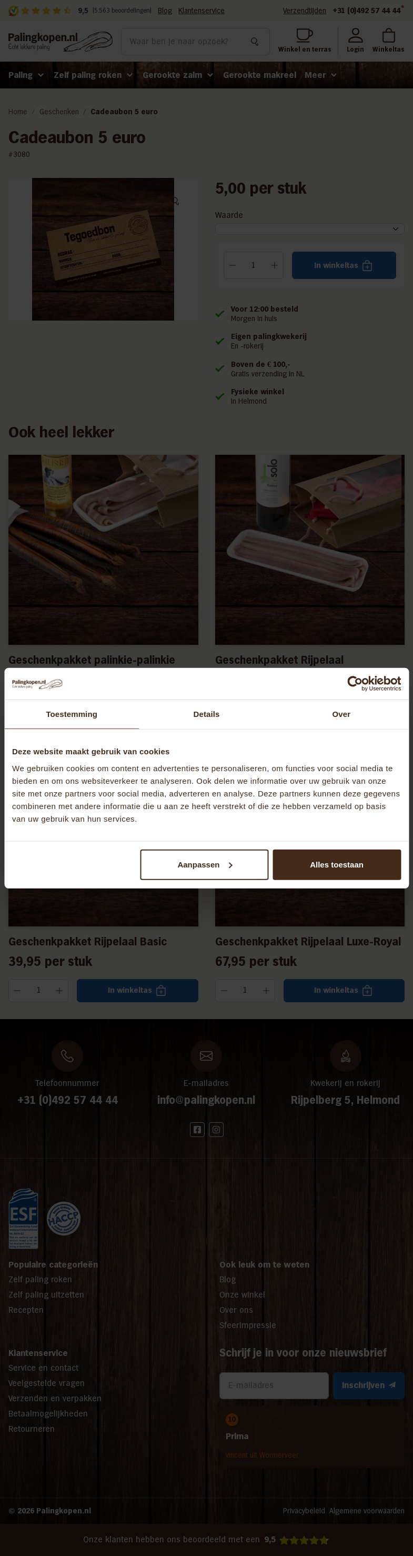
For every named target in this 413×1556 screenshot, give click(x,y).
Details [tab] (207, 714)
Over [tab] (342, 714)
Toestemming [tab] (71, 714)
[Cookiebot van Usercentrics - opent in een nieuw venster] (355, 684)
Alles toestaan (337, 864)
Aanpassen (204, 864)
